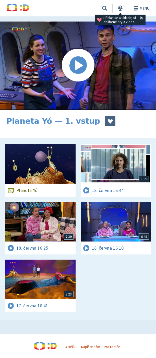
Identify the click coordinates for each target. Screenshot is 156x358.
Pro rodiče (112, 346)
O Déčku (71, 346)
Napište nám (90, 346)
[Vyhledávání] (104, 8)
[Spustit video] (78, 66)
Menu (141, 8)
